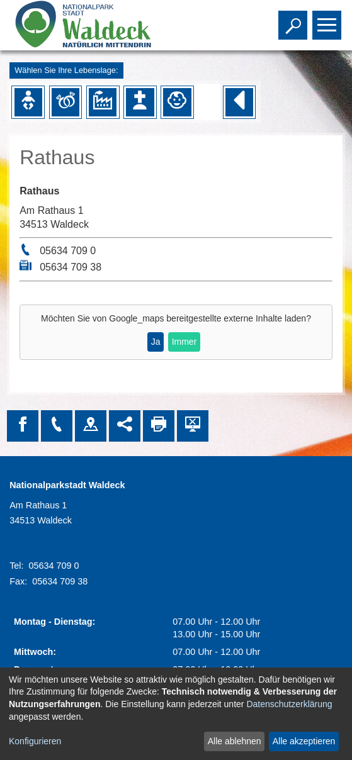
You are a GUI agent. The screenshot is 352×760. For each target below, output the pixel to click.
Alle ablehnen (234, 741)
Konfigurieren (35, 741)
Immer (184, 342)
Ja (156, 342)
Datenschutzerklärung (289, 704)
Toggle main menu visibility (328, 19)
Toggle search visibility (294, 19)
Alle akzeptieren (304, 741)
